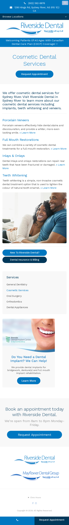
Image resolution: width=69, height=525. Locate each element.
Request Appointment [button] (34, 74)
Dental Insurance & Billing (24, 259)
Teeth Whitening (14, 175)
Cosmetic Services (17, 290)
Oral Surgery (14, 295)
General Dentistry (17, 284)
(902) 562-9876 (36, 3)
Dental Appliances (17, 307)
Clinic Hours (35, 497)
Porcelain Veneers (15, 120)
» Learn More (27, 132)
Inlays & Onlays (13, 156)
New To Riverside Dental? (24, 252)
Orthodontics (14, 301)
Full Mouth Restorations (20, 140)
